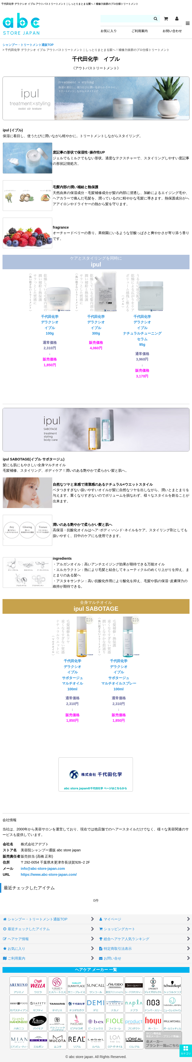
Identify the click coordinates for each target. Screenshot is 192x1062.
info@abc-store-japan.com (43, 869)
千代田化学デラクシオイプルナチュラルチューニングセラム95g (142, 324)
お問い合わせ (172, 31)
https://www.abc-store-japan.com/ (49, 875)
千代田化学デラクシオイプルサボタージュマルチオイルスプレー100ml (119, 668)
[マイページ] (177, 18)
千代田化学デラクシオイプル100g (49, 319)
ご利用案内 (140, 31)
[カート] (165, 18)
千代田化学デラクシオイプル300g (96, 310)
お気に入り (108, 31)
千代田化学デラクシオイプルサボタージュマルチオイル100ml (72, 668)
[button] (186, 1051)
